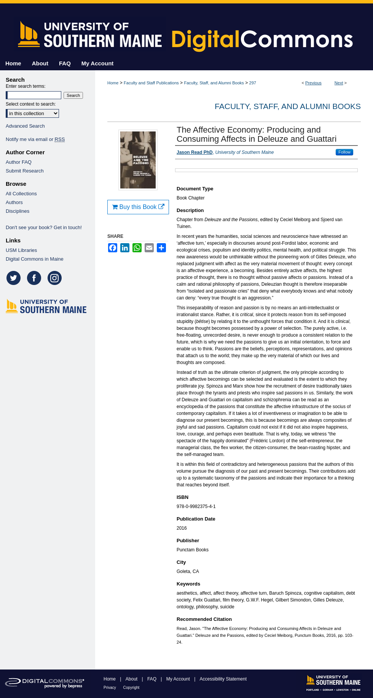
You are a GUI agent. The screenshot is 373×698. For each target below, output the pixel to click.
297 (252, 83)
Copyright (131, 687)
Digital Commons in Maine (35, 259)
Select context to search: (31, 104)
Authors (14, 202)
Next (339, 83)
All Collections (21, 193)
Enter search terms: (26, 86)
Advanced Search (25, 126)
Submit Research (25, 171)
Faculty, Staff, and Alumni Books (214, 83)
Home (112, 83)
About (132, 679)
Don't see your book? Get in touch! (44, 227)
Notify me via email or (35, 139)
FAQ (152, 679)
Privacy (110, 687)
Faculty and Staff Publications (151, 83)
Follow (344, 152)
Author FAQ (19, 162)
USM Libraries (21, 250)
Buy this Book (138, 207)
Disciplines (17, 211)
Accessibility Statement (223, 679)
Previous (313, 83)
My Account (178, 679)
